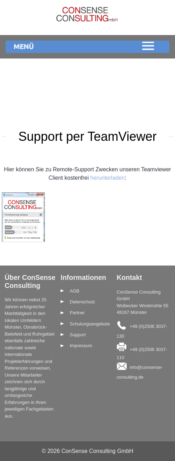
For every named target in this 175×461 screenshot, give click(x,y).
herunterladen (107, 178)
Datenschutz (82, 301)
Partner (77, 312)
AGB (74, 291)
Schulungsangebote (90, 323)
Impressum (81, 345)
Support (78, 334)
